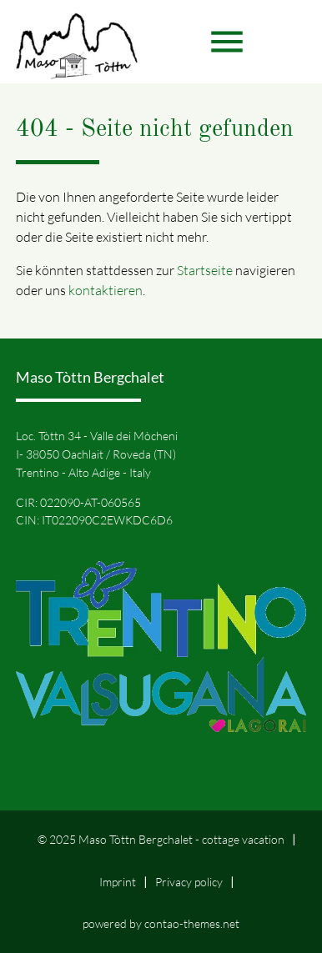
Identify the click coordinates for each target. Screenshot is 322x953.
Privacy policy (189, 882)
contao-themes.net (191, 923)
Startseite (205, 270)
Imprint (117, 882)
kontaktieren (105, 290)
